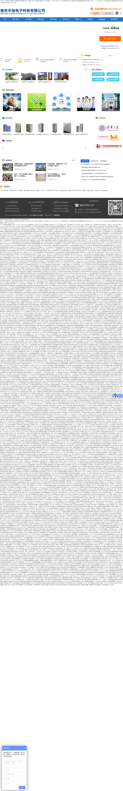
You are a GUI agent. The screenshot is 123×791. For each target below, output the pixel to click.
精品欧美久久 (13, 383)
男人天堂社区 (61, 256)
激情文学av (96, 407)
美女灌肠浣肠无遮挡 (95, 273)
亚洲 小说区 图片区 (109, 450)
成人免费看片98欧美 (115, 292)
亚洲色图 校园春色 (81, 574)
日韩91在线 (31, 551)
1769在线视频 (51, 233)
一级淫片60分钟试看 (105, 308)
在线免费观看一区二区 (99, 551)
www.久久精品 (49, 564)
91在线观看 (86, 477)
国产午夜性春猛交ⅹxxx (95, 473)
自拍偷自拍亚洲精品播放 (65, 271)
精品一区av (69, 346)
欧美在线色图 (60, 252)
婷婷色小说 (31, 330)
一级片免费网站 (4, 410)
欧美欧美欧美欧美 (49, 440)
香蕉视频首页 (76, 532)
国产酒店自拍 (94, 496)
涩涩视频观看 (11, 278)
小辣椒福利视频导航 (110, 329)
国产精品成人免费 (80, 292)
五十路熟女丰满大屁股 (90, 264)
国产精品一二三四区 (5, 276)
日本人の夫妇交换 (69, 571)
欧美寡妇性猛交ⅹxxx (27, 428)
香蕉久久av (17, 365)
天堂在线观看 (40, 273)
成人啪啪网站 (24, 522)
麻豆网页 (45, 517)
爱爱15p (44, 447)
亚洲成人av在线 (95, 400)
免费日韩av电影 (76, 435)
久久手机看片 (110, 402)
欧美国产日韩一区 (100, 367)
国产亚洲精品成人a (86, 578)
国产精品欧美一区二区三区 (31, 348)
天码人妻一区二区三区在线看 (98, 249)
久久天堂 (27, 341)
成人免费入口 (42, 261)
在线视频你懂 (100, 315)
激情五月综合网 (14, 466)
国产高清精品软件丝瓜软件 (10, 233)
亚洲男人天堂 (71, 343)
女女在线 (62, 546)
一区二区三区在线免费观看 (72, 370)
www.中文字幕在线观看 (12, 386)
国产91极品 (54, 421)
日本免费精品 (106, 442)
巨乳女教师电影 (110, 282)
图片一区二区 (20, 250)
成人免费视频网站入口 (49, 325)
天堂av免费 (74, 297)
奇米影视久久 (44, 263)
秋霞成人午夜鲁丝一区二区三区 (101, 243)
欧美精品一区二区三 (79, 395)
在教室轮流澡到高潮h (74, 584)
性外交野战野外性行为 (22, 236)
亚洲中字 (24, 247)
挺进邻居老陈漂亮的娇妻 (92, 487)
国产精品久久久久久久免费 (58, 266)
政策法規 (94, 161)
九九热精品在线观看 (70, 276)
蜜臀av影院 (39, 325)
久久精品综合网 (93, 424)
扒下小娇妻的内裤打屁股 (59, 417)
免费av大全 (15, 447)
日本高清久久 (46, 572)
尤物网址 (23, 289)
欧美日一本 (36, 303)
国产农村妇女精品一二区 (111, 395)
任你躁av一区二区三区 (7, 430)
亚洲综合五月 (31, 370)
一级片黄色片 (60, 276)
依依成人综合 (9, 301)
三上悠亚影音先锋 (35, 263)
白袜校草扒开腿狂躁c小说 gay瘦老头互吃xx (93, 270)
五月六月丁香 (77, 450)
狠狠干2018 (85, 461)
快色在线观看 (12, 250)
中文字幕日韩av (89, 304)
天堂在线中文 (80, 256)
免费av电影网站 (87, 494)
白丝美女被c (37, 245)
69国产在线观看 (102, 539)
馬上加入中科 (110, 39)
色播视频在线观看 (75, 565)
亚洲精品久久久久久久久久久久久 (107, 456)
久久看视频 (84, 499)
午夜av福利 (113, 531)
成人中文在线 (117, 245)
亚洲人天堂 (102, 259)
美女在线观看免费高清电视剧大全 (56, 447)
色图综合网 (37, 350)
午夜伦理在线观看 (62, 343)
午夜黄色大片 (31, 409)
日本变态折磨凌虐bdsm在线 (93, 287)
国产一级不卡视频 (102, 306)
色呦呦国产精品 (12, 320)
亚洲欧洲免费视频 (98, 341)
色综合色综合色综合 (20, 297)
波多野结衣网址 (99, 329)
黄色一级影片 (42, 416)
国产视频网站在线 (36, 433)
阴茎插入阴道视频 (15, 289)
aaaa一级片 (85, 529)
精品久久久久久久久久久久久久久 (46, 501)
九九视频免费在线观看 (34, 249)
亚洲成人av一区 (85, 442)
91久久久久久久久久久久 (20, 527)
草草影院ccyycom (24, 310)
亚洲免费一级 (44, 461)
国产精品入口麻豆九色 (97, 510)
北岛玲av (118, 344)
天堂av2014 (62, 515)
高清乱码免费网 (63, 245)
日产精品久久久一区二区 (102, 369)
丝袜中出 (12, 294)
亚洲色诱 (62, 583)
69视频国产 (31, 379)
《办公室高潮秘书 (73, 245)
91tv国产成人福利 (94, 433)
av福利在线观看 (84, 271)
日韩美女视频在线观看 (62, 362)
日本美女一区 (92, 522)
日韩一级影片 (43, 550)
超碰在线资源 (100, 290)
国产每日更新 (112, 306)
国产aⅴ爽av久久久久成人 (46, 236)
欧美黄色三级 (109, 524)
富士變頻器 (20, 190)
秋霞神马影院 (96, 557)
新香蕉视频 (68, 320)
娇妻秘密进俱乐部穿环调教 (12, 254)
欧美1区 (64, 463)
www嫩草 (3, 571)
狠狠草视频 (70, 428)
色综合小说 (108, 315)
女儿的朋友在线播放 (85, 337)
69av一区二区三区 (8, 365)
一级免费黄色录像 (45, 301)
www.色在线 (30, 245)
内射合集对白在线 (110, 475)
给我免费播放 (45, 433)
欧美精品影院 (54, 543)
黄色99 (119, 322)
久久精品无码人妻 (13, 494)
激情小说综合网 (61, 567)
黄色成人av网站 (42, 544)
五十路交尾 (113, 442)
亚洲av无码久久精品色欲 (10, 339)
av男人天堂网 (16, 374)
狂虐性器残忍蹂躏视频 (13, 376)
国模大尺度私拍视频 (74, 357)
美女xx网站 (105, 501)
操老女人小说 (106, 522)
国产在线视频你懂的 (111, 398)
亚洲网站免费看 (61, 283)
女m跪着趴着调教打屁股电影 (91, 511)
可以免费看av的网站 (57, 344)
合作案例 (28, 19)
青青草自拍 (59, 437)
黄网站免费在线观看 (112, 374)
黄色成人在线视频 (98, 317)
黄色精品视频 (36, 410)
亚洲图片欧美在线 (81, 276)
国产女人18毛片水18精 (11, 565)
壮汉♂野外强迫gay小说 (77, 264)
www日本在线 (97, 247)
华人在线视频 (96, 546)
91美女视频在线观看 (94, 334)
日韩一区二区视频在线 (53, 318)
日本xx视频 (44, 242)
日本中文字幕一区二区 (6, 346)
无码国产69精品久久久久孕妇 (72, 353)
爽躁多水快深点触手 (93, 308)
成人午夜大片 (16, 315)
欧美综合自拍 (45, 337)
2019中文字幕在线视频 (70, 296)
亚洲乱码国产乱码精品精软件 (35, 578)
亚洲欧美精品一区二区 (26, 367)
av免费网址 (8, 426)
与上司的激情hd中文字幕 (107, 334)
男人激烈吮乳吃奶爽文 (102, 452)
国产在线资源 (93, 271)
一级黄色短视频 (98, 304)
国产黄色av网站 (94, 242)
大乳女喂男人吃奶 (96, 310)
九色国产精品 (7, 447)
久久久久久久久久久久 (91, 428)
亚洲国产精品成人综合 (9, 268)
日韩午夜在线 (84, 344)
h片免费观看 (33, 322)
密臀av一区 (110, 372)
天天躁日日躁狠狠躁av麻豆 (48, 390)
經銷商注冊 (108, 13)
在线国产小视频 (56, 430)
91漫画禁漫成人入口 (49, 503)
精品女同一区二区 (66, 416)
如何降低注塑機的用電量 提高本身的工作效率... (94, 170)
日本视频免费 (57, 231)
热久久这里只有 (31, 247)
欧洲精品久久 (10, 311)
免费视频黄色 (67, 351)
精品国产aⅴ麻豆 (65, 270)
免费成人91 (24, 377)
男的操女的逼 (88, 256)
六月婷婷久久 (40, 230)
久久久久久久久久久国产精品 (40, 459)
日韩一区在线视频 (17, 332)
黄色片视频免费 (21, 273)
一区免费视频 (104, 390)
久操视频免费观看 (102, 313)
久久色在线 (58, 405)
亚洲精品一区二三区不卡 (13, 572)
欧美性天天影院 (87, 243)
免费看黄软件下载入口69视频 (81, 447)
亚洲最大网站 (53, 459)
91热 (75, 317)
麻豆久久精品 (92, 250)
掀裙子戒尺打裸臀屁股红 (59, 482)
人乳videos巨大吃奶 (97, 238)
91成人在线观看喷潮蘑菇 (60, 471)
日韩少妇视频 (16, 428)
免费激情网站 (105, 233)
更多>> (111, 55)
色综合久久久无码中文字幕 (97, 517)
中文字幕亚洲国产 (116, 296)
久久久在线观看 (36, 372)
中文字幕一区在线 (7, 428)
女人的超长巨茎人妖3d (9, 226)
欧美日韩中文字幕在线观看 (19, 240)
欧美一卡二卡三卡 (18, 499)
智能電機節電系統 (30, 134)
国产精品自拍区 (16, 306)
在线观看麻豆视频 (106, 311)
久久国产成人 (105, 564)
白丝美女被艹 (101, 252)
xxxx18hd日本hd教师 (50, 487)
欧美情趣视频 (50, 308)
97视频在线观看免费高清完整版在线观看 (107, 261)
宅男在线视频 (112, 430)
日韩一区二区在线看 (59, 308)
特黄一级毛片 (32, 569)
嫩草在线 (118, 273)
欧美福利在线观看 (27, 449)
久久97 (105, 304)
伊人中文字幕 (109, 414)
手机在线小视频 (6, 306)
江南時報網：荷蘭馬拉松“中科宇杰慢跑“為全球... (57, 165)
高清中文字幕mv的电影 (115, 268)
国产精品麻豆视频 (74, 310)
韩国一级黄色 (60, 544)
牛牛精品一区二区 (33, 506)
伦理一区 (70, 517)
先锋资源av (63, 236)
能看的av (72, 579)
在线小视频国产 (117, 250)
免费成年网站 (76, 544)
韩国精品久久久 (12, 524)
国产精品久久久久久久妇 (26, 235)
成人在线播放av (27, 332)
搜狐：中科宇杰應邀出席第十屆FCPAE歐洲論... (23, 175)
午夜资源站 (38, 541)
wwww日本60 (118, 480)
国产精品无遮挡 (61, 329)
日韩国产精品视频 (17, 276)
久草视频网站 (7, 240)
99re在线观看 (105, 323)
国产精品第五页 (65, 323)
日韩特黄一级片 (114, 504)
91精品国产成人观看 (107, 247)
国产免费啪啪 (81, 287)
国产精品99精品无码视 (73, 558)
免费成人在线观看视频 (102, 353)
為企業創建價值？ (61, 202)
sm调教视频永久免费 (103, 504)
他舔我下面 (59, 487)
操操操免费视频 (96, 558)
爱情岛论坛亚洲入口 (72, 266)
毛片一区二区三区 (12, 330)
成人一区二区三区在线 (37, 334)
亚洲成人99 (42, 506)
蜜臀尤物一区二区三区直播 (97, 527)
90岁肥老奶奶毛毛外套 (8, 501)
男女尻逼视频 (58, 470)
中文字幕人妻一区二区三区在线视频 (56, 435)
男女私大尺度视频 (43, 289)
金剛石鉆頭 (12, 190)
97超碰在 (36, 515)
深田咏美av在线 (116, 360)
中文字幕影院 (24, 558)
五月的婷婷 (80, 341)
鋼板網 (37, 190)
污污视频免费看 (6, 257)
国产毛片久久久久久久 (77, 254)
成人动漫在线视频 (70, 289)
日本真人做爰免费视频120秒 (59, 303)
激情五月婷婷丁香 (96, 358)
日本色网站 (96, 357)
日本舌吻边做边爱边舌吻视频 (60, 424)
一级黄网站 (116, 485)
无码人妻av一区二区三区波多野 (54, 287)
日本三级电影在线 (86, 263)
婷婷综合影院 (112, 393)
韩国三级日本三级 (12, 325)
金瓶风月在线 (78, 571)
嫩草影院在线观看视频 (49, 292)
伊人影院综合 (52, 259)
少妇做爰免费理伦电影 (107, 299)
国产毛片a (82, 332)
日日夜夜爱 (89, 292)
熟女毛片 (3, 310)
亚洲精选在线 (60, 278)
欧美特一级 (11, 275)
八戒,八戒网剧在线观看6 (19, 245)
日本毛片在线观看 (36, 583)
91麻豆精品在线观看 (9, 363)
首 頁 (5, 19)
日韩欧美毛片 (41, 362)
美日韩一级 (118, 447)
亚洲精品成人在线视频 (113, 546)
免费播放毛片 (96, 457)
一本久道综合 (8, 374)
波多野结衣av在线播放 (35, 275)
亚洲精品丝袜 (25, 357)
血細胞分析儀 (63, 190)
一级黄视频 (51, 461)
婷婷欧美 (20, 524)
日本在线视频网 (26, 334)
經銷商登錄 (96, 13)
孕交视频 (94, 306)
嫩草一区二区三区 (79, 428)
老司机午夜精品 (60, 337)
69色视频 (20, 320)
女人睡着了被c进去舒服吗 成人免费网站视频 (19, 372)
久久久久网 (5, 484)
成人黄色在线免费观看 (38, 226)
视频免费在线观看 (36, 242)
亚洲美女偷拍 (25, 525)
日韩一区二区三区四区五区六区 (113, 464)
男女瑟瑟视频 (17, 377)
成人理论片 (88, 299)
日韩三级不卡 (89, 233)
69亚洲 (55, 414)
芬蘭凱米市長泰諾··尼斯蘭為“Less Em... (93, 59)
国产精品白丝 (51, 544)
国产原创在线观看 (43, 377)
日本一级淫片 (6, 348)
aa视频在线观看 (21, 482)
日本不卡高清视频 (48, 280)
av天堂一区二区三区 (109, 235)
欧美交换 (92, 339)
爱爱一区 (98, 442)
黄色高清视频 (110, 254)
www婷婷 (27, 250)
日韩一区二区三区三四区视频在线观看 (16, 249)
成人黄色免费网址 (44, 489)
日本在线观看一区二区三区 (31, 463)
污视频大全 (15, 235)
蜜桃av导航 (107, 362)
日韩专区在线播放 (117, 285)
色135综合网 (88, 407)
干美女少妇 (94, 478)
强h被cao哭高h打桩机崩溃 (49, 256)
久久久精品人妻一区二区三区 (20, 313)
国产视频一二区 (116, 421)
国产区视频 (68, 491)
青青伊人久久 (92, 503)
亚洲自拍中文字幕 (39, 564)
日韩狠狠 (113, 346)
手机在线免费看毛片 (17, 243)
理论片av (120, 290)
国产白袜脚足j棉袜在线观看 (108, 287)
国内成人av (27, 445)
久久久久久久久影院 (35, 571)
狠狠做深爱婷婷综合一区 (29, 323)
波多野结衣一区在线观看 (92, 513)
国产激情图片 (114, 336)
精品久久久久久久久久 (17, 256)
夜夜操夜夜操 (111, 249)
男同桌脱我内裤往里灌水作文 (41, 285)
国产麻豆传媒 (27, 243)
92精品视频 (108, 236)
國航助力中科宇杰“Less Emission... (92, 65)
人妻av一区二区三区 (85, 376)
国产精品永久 (111, 240)
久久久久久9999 (20, 407)
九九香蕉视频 (106, 231)
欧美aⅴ (76, 308)
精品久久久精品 (91, 450)
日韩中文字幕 (51, 299)
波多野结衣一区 (55, 445)
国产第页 (120, 457)
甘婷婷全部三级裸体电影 (102, 363)
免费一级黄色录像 (61, 292)
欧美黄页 (57, 236)
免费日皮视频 (58, 398)
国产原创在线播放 (40, 287)
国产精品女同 (28, 259)
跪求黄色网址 (94, 289)
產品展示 (41, 19)
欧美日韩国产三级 (13, 503)
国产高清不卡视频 (69, 440)
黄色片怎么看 (19, 278)
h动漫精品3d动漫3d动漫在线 (40, 412)
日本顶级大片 (62, 508)
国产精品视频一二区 (94, 525)
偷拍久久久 (119, 240)
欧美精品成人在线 (31, 273)
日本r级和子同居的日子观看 (28, 254)
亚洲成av (108, 384)
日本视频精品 (43, 423)
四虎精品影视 (112, 264)
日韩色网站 (74, 426)
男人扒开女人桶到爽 (32, 468)
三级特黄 (84, 450)
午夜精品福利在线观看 (92, 282)
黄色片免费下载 (28, 285)
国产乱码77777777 (20, 311)
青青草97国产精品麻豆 (48, 275)
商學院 (90, 19)
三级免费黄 (60, 532)
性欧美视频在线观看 (38, 257)
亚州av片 (77, 339)
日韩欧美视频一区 (47, 268)
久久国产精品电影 (46, 369)
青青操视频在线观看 (39, 276)
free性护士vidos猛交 (11, 475)
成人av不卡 (113, 344)
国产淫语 (98, 440)
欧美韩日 (15, 351)
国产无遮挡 (20, 296)
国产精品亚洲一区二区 (6, 531)
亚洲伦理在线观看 (97, 257)
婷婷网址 (39, 323)
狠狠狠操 (47, 273)
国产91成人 (77, 456)
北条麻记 (45, 317)
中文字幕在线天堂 (114, 423)
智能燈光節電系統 (7, 134)
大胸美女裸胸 (50, 261)
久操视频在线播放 (112, 454)
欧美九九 (101, 470)
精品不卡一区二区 (70, 256)
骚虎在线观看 (105, 344)
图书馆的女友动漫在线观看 (26, 564)
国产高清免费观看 (76, 564)
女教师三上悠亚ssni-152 (88, 417)
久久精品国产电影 (72, 283)
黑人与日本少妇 (24, 337)
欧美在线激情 (82, 381)
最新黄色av (88, 557)
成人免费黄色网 (31, 574)
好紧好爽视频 (12, 424)
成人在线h (68, 365)
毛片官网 (25, 327)
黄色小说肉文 (9, 534)
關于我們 (16, 19)
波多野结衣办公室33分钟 (105, 496)
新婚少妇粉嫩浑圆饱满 (79, 405)
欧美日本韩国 (93, 404)
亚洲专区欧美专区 (54, 304)
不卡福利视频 (8, 450)
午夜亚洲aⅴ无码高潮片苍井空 (89, 318)
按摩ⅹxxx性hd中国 (98, 226)
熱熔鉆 (84, 190)
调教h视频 (3, 290)
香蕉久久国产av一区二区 (37, 487)
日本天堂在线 (51, 431)
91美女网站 (46, 576)
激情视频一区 (71, 419)
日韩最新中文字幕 (30, 311)
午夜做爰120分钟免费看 (29, 393)
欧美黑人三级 (109, 485)
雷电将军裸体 (91, 468)
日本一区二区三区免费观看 (75, 398)
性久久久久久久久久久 (33, 402)
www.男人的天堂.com (114, 390)
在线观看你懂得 (85, 565)
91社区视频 (90, 454)
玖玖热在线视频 (65, 254)
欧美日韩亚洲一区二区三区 (16, 480)
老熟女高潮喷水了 (19, 290)
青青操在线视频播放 (96, 416)
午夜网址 (48, 395)
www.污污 (92, 353)
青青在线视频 (73, 377)
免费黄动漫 (103, 240)
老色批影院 (64, 412)
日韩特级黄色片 (90, 369)
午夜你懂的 (13, 283)
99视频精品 (93, 567)
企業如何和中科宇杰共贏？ (61, 206)
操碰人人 (33, 228)
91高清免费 (109, 270)
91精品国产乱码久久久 (76, 438)
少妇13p (8, 238)
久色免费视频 (118, 565)
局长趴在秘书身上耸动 (109, 416)
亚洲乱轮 (70, 336)
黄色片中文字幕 (23, 494)
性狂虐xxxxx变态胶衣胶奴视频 (43, 330)
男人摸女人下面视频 (105, 421)
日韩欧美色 (70, 397)
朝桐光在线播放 (85, 510)
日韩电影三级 (111, 273)
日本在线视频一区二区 (26, 257)
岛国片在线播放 (81, 283)
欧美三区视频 (4, 433)
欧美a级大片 (90, 574)
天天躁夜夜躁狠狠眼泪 (100, 454)
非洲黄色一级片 (107, 409)
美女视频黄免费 (60, 325)
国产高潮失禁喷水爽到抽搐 (28, 231)
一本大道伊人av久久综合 (75, 414)
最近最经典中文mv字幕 (100, 541)
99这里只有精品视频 (50, 386)
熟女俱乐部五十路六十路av (77, 402)
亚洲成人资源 (99, 583)
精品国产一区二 (76, 503)
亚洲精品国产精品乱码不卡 (12, 337)
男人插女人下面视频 (116, 544)
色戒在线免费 (48, 578)
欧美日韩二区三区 (72, 230)
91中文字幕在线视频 (112, 242)
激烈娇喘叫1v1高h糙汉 (72, 515)
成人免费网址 (87, 280)
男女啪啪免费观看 (53, 332)
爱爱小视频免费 (12, 398)
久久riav (119, 442)
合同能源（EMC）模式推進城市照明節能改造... (94, 179)
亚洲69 (53, 372)
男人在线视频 (56, 557)
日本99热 (37, 297)
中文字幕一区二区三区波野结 (78, 290)
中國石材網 (49, 190)
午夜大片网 (16, 252)
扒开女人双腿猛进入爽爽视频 (108, 400)
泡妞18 (105, 317)
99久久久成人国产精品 (78, 226)
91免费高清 (90, 228)
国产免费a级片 (28, 226)
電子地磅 (56, 190)
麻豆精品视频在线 (70, 268)
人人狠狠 (51, 452)
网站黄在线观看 (58, 564)
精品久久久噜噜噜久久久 (10, 550)
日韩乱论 (60, 290)
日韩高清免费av (19, 584)
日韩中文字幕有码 (17, 379)
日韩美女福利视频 (95, 419)
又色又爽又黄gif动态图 (61, 310)
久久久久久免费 (71, 463)
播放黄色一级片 (71, 329)
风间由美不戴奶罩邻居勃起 (93, 484)
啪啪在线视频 (91, 363)
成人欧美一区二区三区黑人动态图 (32, 473)
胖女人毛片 (79, 289)
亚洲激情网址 (49, 257)
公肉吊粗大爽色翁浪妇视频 (28, 230)
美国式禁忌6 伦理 (107, 548)
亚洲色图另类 (73, 285)
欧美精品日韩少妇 (45, 438)
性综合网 (112, 522)
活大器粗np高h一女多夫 (56, 355)
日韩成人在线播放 (104, 318)
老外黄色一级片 (91, 290)
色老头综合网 (107, 325)
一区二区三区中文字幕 (79, 282)
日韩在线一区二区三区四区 (88, 315)
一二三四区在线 (21, 283)
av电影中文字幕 (52, 456)
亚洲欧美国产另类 (66, 313)
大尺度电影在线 (97, 379)
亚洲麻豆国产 (76, 358)
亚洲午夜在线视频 (101, 372)
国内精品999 (88, 317)
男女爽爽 (39, 572)
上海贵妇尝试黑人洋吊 (60, 397)
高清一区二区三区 (87, 564)
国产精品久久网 (98, 365)
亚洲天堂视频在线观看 (70, 287)
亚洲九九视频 (20, 360)
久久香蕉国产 (58, 513)
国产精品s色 (85, 294)
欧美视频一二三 (117, 226)
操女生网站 (94, 470)
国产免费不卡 (67, 243)
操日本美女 (80, 555)
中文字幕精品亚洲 (99, 534)
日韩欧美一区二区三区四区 (56, 224)
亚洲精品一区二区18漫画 (106, 482)
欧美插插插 (57, 261)
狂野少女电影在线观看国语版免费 (102, 463)
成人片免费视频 (21, 383)
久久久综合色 (91, 440)
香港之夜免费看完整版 (107, 245)
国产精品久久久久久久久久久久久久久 (25, 501)
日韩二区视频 (108, 341)
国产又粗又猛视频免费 (50, 329)
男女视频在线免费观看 (98, 256)
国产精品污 (5, 264)
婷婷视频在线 (72, 280)
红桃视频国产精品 (105, 511)
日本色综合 (105, 410)
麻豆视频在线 (109, 256)
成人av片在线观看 (33, 417)
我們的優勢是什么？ (36, 208)
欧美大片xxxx (80, 268)
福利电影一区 (76, 551)
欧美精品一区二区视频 (77, 386)
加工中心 (42, 190)
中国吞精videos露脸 (70, 341)
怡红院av (84, 468)
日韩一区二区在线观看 (49, 323)
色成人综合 (116, 386)
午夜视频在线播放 (61, 506)
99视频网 (76, 475)
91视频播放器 (29, 317)
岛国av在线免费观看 (103, 370)
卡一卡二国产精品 (42, 327)
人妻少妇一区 (85, 473)
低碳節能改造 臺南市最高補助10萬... (91, 167)
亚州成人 (20, 463)
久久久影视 (44, 245)
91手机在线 (39, 484)
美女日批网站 (59, 461)
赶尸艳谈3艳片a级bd (77, 494)
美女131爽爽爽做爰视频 (27, 315)
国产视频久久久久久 (58, 497)
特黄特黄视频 (54, 341)
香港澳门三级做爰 (47, 497)
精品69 (39, 240)
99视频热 (84, 297)
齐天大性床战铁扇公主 (27, 457)
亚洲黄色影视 (78, 355)
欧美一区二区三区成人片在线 (24, 431)
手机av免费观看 (112, 327)
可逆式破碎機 (4, 190)
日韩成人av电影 (89, 365)
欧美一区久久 (14, 417)
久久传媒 (65, 520)
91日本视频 (29, 283)
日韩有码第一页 (38, 317)
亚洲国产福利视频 (69, 311)
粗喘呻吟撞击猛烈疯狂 (46, 475)
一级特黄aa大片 (112, 529)
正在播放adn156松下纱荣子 (7, 236)
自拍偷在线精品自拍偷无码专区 (107, 351)
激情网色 (21, 496)
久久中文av (12, 513)
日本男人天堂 (19, 275)
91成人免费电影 (117, 275)
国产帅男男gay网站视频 (37, 581)
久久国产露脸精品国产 (23, 263)
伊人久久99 (118, 235)
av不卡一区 (53, 433)
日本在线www (65, 466)
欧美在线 (49, 557)
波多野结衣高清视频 (30, 325)
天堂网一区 (84, 311)
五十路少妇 (34, 546)
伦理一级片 (15, 546)
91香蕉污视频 (39, 527)
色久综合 (106, 297)
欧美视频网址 (114, 283)
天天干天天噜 (95, 386)
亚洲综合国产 (7, 539)
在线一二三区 (111, 550)
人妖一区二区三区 (92, 276)
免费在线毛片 (78, 397)
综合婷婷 (104, 379)
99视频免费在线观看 (113, 317)
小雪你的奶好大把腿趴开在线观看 (50, 297)
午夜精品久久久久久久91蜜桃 (29, 374)
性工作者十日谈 (49, 357)
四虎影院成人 (58, 379)
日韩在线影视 (29, 303)
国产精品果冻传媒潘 (88, 285)
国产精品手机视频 (80, 238)
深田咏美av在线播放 (77, 511)
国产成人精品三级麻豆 (90, 348)
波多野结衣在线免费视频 (106, 381)
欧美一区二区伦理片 (41, 311)
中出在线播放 (97, 233)
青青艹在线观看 (5, 329)
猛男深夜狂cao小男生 (75, 468)
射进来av (84, 397)
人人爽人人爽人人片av (60, 230)
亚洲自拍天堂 (32, 256)
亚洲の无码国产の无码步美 (24, 268)
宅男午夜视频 (96, 445)
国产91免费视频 (17, 421)
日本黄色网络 (96, 254)
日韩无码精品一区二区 (20, 578)
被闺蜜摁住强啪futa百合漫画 (12, 231)
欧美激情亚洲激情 (67, 282)
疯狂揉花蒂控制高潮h (55, 412)
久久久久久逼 (4, 398)
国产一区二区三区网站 (114, 560)
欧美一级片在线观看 (115, 323)
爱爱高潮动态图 (30, 287)
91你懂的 (75, 522)
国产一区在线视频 (24, 322)
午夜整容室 (48, 393)
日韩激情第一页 (85, 496)
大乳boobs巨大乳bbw (62, 285)
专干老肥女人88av (110, 228)
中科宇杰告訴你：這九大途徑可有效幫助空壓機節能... (95, 164)
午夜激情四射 (70, 325)
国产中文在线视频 (87, 457)
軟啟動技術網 (103, 190)
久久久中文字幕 (23, 266)
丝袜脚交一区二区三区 (85, 266)
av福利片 (22, 440)
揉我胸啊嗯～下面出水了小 (32, 480)
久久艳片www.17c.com (60, 452)
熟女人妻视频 (20, 303)
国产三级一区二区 (77, 243)
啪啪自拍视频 (37, 531)
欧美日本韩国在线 (57, 393)
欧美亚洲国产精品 (36, 344)
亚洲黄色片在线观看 (99, 224)
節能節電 (85, 161)
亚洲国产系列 (26, 555)
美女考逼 (81, 301)
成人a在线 (88, 238)
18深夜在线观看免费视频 (15, 449)
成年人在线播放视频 (86, 257)
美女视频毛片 (11, 416)
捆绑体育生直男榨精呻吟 (102, 339)
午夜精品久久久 (88, 224)
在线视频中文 (38, 457)
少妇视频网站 (28, 358)
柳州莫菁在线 (28, 459)
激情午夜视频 (96, 245)
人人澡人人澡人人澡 (21, 224)
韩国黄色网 (115, 236)
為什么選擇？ (36, 202)
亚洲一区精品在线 (78, 259)
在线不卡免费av (113, 515)
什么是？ (12, 202)
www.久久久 (66, 581)
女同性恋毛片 (77, 471)
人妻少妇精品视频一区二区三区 (49, 402)
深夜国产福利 (55, 306)
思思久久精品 (11, 299)
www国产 (55, 560)
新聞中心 (78, 19)
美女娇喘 (120, 431)
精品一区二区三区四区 (15, 489)
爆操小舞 (104, 558)
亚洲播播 (39, 256)
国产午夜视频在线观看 (31, 261)
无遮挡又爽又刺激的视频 (22, 299)
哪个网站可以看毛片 (47, 414)
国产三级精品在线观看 (67, 317)
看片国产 (64, 398)
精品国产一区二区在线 (85, 245)
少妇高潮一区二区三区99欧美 (52, 313)
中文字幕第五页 (91, 261)
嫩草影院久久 (52, 283)
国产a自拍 (36, 431)
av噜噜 (87, 323)
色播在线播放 (66, 264)
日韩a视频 (119, 329)
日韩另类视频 (85, 435)
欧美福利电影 (86, 466)
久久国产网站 (109, 330)
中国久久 (9, 351)
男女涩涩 (17, 414)
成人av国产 (66, 576)
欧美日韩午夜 (59, 454)
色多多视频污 (6, 384)
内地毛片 (31, 313)
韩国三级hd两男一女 (72, 348)
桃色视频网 (115, 437)
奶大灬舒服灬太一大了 (26, 252)
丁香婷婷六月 (28, 496)
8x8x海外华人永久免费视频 (91, 259)
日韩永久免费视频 (96, 412)
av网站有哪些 (75, 376)
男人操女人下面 (107, 285)
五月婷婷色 (69, 551)
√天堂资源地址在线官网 (54, 282)
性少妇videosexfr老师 (40, 294)
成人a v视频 (96, 390)
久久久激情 (5, 282)
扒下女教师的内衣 (8, 473)
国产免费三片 (63, 517)
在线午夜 (120, 398)
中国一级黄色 (69, 315)
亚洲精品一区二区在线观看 (30, 544)
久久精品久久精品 (110, 543)
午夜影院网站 (46, 478)
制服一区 (61, 562)
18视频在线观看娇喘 (103, 348)
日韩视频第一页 (58, 243)
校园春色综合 (16, 230)
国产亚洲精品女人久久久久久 (63, 275)
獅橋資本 (57, 215)
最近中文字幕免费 (16, 357)
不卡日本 (14, 562)
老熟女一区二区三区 (95, 323)
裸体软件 (114, 303)
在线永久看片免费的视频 (31, 329)
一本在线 (27, 433)
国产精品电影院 (116, 419)
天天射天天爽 (17, 270)
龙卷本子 (77, 257)
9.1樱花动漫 (19, 264)
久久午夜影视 (42, 468)
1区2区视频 (88, 231)
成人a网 (80, 477)
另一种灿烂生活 (112, 391)
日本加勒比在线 (4, 489)
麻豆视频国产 (112, 357)
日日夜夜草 (54, 551)
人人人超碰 (112, 257)
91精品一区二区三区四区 (113, 367)
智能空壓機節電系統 (68, 134)
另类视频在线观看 (10, 381)
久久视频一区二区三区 (31, 290)
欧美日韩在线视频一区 (89, 313)
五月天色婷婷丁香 (50, 276)
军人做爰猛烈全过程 (45, 348)
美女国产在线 (69, 278)
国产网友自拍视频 (17, 280)
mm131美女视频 (5, 283)
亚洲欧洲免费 (81, 317)
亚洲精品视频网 (28, 499)
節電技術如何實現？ (12, 206)
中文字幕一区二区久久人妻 (10, 317)
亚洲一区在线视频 (13, 409)
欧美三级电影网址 (58, 257)
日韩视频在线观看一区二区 (58, 348)
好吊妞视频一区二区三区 (35, 280)
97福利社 (26, 471)
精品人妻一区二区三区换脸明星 (42, 264)
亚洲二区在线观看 (117, 311)
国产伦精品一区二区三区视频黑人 (63, 235)
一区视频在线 (63, 407)
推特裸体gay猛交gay (54, 574)
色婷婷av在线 (91, 452)
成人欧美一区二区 (41, 254)
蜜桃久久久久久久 (16, 247)
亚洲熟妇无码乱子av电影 (65, 560)
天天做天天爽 (45, 367)
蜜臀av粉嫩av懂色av (46, 240)
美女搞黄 (103, 388)
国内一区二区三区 (20, 477)
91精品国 (38, 464)
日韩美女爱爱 (100, 485)
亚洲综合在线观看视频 (103, 283)
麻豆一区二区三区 (23, 330)
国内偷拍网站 (52, 567)
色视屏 (104, 230)
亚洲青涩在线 (22, 351)
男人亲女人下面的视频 (88, 275)
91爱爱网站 (57, 280)
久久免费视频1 (60, 299)
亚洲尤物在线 (92, 297)
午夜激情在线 (22, 362)
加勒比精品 (39, 466)
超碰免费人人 (113, 370)
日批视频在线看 (74, 513)
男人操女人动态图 (70, 247)
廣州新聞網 (27, 190)
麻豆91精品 (81, 377)
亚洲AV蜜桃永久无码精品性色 (38, 529)
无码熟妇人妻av (47, 484)
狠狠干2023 (14, 426)
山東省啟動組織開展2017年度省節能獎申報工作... (94, 173)
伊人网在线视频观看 (75, 249)
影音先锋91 (85, 430)
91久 (3, 315)
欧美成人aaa (85, 273)
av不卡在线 (40, 322)
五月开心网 (50, 235)
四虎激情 (40, 290)
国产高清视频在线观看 (101, 393)
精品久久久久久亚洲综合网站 (51, 407)
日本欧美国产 (100, 297)
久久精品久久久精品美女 (104, 303)
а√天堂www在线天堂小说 (90, 384)
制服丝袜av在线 (31, 282)
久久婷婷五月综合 (79, 336)
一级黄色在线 (46, 341)
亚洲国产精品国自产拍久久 (80, 346)
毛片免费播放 (116, 463)
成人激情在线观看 (47, 562)
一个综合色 (119, 550)
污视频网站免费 (112, 301)
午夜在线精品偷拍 (18, 517)
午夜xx (113, 308)
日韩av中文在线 (18, 473)
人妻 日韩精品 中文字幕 (115, 318)
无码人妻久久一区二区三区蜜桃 (101, 296)
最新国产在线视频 (72, 506)
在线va (40, 546)
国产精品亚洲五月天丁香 (15, 393)
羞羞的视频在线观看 (11, 304)
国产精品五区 (83, 308)
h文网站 (27, 397)
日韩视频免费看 (97, 518)
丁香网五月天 (4, 524)
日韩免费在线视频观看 (71, 301)
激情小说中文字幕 (10, 584)
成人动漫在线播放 (26, 292)
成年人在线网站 (87, 379)
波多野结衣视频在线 (30, 339)
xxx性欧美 (102, 471)
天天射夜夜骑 (112, 426)
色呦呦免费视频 (78, 325)
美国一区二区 (107, 360)
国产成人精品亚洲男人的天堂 (80, 480)
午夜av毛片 (82, 323)
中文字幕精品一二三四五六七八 (61, 330)
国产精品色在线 (52, 377)
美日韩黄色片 (87, 438)
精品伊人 (100, 276)
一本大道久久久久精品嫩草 (39, 233)
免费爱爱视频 (17, 292)
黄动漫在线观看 (20, 341)
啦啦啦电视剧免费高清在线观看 (96, 330)
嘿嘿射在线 (36, 259)
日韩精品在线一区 (5, 228)
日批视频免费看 (114, 297)
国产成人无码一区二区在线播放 (93, 410)
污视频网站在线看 (61, 242)
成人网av (43, 249)
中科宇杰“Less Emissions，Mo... (91, 62)
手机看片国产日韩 (99, 228)
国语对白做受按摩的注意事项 (100, 263)
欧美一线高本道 (48, 398)
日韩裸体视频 (43, 346)
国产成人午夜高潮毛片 (47, 243)
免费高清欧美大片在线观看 (40, 444)
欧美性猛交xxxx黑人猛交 (90, 360)
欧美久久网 (113, 461)
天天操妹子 (102, 242)
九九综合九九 (113, 353)
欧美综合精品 (117, 517)
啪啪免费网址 (35, 461)
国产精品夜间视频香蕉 (84, 400)
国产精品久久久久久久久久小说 (111, 473)
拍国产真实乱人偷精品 (87, 391)
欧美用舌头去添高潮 (86, 551)
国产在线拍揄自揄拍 (54, 376)
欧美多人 (109, 419)
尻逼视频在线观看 (25, 583)
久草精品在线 (82, 459)
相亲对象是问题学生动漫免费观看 (55, 226)
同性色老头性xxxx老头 (69, 437)
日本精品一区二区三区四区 (39, 332)
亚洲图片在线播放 (37, 292)
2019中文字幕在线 (111, 259)
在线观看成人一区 (61, 548)
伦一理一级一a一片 (5, 242)
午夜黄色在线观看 (94, 461)
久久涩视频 (87, 268)
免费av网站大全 (72, 423)
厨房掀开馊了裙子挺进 (66, 228)
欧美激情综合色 (53, 491)
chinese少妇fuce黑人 (104, 449)
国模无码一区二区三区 (105, 487)
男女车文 (68, 435)
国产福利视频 (108, 226)
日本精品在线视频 (109, 447)
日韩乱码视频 (79, 421)
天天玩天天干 (77, 228)
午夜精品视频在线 (117, 409)
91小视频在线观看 (66, 511)
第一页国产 (72, 231)
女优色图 (20, 329)
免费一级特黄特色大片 (78, 557)
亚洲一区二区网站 (25, 238)
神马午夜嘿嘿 (24, 365)
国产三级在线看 (68, 224)
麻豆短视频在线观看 (35, 478)
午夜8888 (111, 478)
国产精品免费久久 (57, 264)
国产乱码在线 (88, 254)
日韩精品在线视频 (8, 457)
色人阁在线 (8, 315)
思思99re (69, 236)
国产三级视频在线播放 (105, 289)
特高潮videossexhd (7, 235)
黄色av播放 (100, 489)
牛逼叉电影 (77, 311)
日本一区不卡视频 (38, 283)
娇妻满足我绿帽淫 (38, 440)
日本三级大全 (84, 334)
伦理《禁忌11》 (39, 313)
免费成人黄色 (80, 419)
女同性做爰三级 (69, 583)
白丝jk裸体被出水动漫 (82, 444)
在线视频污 (3, 330)
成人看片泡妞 (37, 270)
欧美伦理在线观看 (14, 506)
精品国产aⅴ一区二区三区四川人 (91, 240)
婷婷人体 (77, 344)
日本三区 (7, 266)
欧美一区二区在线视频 (33, 301)
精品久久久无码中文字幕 (37, 398)
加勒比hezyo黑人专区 (76, 273)
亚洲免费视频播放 (45, 492)
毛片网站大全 (11, 555)
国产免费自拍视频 (111, 572)
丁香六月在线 (32, 572)
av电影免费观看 (36, 243)
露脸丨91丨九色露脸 (40, 336)
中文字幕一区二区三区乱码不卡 (70, 322)
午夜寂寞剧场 (65, 579)
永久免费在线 (80, 231)
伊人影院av (94, 553)
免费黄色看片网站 (111, 278)
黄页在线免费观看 (81, 247)
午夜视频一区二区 (17, 318)
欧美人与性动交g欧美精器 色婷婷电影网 (54, 381)
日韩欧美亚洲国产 (59, 360)
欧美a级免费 (28, 497)
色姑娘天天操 (51, 548)
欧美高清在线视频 (7, 569)
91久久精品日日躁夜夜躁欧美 (81, 235)
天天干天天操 (59, 565)
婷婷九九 (13, 548)
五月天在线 (47, 579)
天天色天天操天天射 (47, 522)
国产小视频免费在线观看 (30, 320)
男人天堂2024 (14, 384)
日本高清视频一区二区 (18, 397)
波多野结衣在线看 (69, 344)
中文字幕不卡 (71, 553)
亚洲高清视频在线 (10, 327)
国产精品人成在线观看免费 (44, 339)
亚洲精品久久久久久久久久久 (51, 388)
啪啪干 (73, 350)
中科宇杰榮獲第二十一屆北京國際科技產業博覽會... (56, 175)
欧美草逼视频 (32, 327)
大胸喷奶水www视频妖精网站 (55, 353)
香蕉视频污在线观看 (71, 550)
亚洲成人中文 (118, 376)
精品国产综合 (48, 290)
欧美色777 (50, 254)
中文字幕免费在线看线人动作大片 (65, 404)
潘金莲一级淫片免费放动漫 (109, 310)
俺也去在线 (62, 346)
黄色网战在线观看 (99, 524)
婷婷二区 (102, 475)
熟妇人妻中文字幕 (112, 230)
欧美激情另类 (63, 524)
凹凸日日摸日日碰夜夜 (96, 235)
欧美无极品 (6, 289)
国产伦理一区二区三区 (6, 252)
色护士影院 (19, 442)
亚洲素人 (46, 322)
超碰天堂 (84, 236)
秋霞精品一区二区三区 (95, 230)
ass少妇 (46, 283)
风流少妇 (21, 261)
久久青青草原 (60, 259)
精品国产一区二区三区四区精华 (77, 363)
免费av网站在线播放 (26, 306)
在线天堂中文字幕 (33, 346)
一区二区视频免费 (107, 280)
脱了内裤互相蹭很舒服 (64, 327)
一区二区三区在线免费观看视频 (16, 287)
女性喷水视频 (54, 367)
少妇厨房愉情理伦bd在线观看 (37, 471)
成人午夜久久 (51, 565)
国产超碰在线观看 (50, 454)
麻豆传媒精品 (74, 323)
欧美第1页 (89, 247)
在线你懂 (55, 558)
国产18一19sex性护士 (54, 496)
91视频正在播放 (7, 230)
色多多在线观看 (32, 377)
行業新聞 (103, 161)
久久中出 (54, 290)
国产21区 (94, 252)
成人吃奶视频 (117, 330)
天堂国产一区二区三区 (75, 294)
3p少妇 (23, 416)
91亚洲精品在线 (108, 365)
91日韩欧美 (3, 344)
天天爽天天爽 (109, 517)
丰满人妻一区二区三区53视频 (69, 400)
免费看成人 (21, 325)
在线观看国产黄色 (63, 543)
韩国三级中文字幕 (31, 362)
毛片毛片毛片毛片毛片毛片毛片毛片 (62, 484)
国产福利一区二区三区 (109, 276)
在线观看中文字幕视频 (45, 417)
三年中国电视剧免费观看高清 (88, 303)
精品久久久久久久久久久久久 (109, 377)
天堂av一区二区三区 (29, 278)
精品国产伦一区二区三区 (60, 334)
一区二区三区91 (88, 341)
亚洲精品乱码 (86, 478)
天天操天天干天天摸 (107, 499)
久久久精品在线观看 (80, 390)
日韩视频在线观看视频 (102, 268)
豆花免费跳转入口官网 (73, 303)
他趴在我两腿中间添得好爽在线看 (51, 270)
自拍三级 (105, 257)
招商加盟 (53, 19)
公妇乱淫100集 (9, 297)
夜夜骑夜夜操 (20, 358)
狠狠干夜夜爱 (44, 456)
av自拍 (9, 350)
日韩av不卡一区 (50, 249)
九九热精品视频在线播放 (50, 485)
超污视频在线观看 (97, 437)
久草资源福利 (70, 292)
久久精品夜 (112, 424)
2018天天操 (20, 475)
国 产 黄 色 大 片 (105, 397)
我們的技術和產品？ (36, 211)
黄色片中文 (89, 332)
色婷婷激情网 (44, 259)
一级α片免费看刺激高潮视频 (43, 370)
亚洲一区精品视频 (53, 245)
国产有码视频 (91, 236)
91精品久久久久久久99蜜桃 (9, 492)
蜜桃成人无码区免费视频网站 (57, 391)
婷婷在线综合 (40, 231)
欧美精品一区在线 (46, 350)
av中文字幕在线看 (23, 550)
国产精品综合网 (13, 282)
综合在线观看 (119, 282)
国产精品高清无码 (51, 525)
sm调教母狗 (24, 363)
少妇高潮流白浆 (72, 409)
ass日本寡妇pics (78, 541)
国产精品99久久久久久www (56, 263)
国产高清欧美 (14, 266)
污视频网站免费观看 (35, 310)
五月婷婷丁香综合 (69, 257)
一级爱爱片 (67, 386)
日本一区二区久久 (38, 503)
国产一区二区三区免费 (72, 337)
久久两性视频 (15, 257)
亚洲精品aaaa (31, 224)
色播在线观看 (62, 367)
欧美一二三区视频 (26, 579)
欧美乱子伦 (4, 287)
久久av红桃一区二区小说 (58, 534)
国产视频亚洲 (19, 557)
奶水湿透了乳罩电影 (36, 445)
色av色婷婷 (23, 484)
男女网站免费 (107, 238)
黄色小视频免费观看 (63, 377)
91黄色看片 (3, 416)
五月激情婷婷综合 (59, 247)
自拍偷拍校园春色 (11, 355)
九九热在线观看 (51, 437)
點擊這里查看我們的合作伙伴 (110, 46)
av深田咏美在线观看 (86, 357)
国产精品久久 (88, 336)
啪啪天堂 (40, 329)
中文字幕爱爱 (48, 499)
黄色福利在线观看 (90, 362)
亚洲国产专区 (37, 367)
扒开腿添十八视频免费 (20, 301)
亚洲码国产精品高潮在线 (29, 452)
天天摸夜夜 (24, 346)
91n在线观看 (23, 506)
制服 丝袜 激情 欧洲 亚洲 (7, 400)
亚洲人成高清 (65, 231)
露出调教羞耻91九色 (89, 320)
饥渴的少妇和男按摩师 (42, 228)
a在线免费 (62, 341)
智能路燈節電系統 (19, 134)
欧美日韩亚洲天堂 (94, 560)
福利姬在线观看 (44, 304)
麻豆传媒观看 (51, 419)
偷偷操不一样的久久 (17, 405)
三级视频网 (75, 491)
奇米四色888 (18, 327)
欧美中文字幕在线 (70, 537)
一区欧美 (36, 430)
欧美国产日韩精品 (42, 477)
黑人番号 (17, 363)
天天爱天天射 (68, 259)
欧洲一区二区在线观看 (100, 391)
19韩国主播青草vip (16, 242)
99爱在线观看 (113, 452)
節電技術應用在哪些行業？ (12, 211)
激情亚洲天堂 (68, 358)
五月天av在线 (19, 226)
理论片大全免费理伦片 (54, 250)
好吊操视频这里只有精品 (99, 402)
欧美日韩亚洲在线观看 (94, 397)
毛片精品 (114, 238)
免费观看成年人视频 (91, 423)
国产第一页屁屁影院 (85, 310)
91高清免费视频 (15, 558)
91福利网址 (29, 503)
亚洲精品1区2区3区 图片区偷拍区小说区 (99, 346)
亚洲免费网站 (23, 466)
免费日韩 (86, 419)
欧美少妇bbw (54, 478)
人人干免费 (109, 494)
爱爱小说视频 (66, 393)
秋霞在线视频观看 (11, 263)
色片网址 (120, 454)
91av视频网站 (22, 426)
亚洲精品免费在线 (5, 247)
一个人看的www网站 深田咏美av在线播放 (53, 315)
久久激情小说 (19, 471)
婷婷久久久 (18, 555)
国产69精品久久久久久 (94, 311)
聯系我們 (114, 19)
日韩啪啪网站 (71, 433)
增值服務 (102, 19)
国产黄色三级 (46, 445)
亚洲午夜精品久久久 (82, 250)
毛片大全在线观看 (34, 236)
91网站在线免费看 (22, 504)
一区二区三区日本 (28, 369)
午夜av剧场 (21, 339)
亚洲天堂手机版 (84, 339)
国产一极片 (96, 336)
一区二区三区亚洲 (91, 405)
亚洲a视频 (66, 290)
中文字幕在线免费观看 (87, 278)
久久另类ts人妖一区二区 (35, 365)
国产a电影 (58, 431)
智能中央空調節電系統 (82, 134)
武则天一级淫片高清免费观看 (108, 520)
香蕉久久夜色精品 (97, 231)
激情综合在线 (6, 370)
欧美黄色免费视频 (85, 388)
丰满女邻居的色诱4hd (71, 381)
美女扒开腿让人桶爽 (38, 306)
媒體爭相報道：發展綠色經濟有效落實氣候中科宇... (23, 165)
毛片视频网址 (67, 379)
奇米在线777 (87, 386)
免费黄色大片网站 (69, 238)
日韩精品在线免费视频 (106, 386)
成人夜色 (114, 412)
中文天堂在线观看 (102, 529)
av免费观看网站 (46, 421)
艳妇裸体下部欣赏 (59, 537)
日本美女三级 (8, 245)
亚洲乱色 (68, 480)
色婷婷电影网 (17, 508)
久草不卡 (45, 491)
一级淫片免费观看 (5, 551)
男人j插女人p (51, 539)
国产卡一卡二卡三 (33, 363)
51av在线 (119, 452)
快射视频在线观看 (55, 228)
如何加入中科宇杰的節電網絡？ (61, 211)
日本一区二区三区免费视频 (29, 404)
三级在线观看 (100, 395)
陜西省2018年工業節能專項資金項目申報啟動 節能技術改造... (97, 176)
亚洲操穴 (117, 402)
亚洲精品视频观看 (55, 384)
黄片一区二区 (83, 454)
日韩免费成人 (97, 322)
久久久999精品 (61, 301)
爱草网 (28, 416)
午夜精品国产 (23, 271)
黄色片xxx (98, 344)
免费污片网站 (110, 532)
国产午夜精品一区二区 (6, 377)
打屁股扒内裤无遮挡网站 (82, 343)
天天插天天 (16, 569)
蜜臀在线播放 (39, 409)
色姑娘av (26, 275)
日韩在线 (120, 301)
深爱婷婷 (79, 285)
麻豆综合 (40, 400)
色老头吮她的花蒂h (71, 567)
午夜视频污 (53, 285)
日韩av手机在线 (7, 461)
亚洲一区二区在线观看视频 (77, 299)
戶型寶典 (96, 190)
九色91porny (49, 471)
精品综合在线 (24, 343)
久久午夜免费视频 (38, 252)
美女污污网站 (26, 242)
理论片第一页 (13, 433)
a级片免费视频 (32, 494)
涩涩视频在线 (86, 249)
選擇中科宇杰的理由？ (37, 206)
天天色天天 (111, 379)
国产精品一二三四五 (85, 252)
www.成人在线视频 (75, 263)
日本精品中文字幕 (91, 395)
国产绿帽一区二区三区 (110, 290)
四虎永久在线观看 (113, 304)
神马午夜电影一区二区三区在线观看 (65, 444)
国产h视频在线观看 (23, 304)
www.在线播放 (49, 230)
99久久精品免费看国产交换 (7, 224)
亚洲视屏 (7, 417)
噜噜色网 (104, 273)
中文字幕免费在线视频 (77, 327)
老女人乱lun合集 (51, 468)
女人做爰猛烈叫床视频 (45, 424)
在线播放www (26, 487)
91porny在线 (80, 242)
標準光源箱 (78, 190)
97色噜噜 (120, 327)
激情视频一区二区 (101, 320)
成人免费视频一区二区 (75, 466)
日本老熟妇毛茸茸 (65, 297)
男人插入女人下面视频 (42, 224)
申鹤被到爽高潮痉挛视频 (96, 355)
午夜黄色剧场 (57, 254)
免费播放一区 (7, 405)
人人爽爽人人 (100, 497)
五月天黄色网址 (31, 240)
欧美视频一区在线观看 (96, 477)
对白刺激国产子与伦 (68, 233)
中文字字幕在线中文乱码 (17, 228)
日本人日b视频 (101, 414)
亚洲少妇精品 (20, 259)
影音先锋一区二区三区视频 (92, 431)
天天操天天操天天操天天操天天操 (80, 351)
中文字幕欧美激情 (65, 304)
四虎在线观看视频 (102, 264)
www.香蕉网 (51, 463)
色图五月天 (42, 525)
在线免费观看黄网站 (83, 230)
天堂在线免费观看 (103, 271)
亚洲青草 (27, 398)
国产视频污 (17, 457)
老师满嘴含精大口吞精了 (57, 296)
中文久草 (40, 491)
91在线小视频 (48, 231)
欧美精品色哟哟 (10, 452)
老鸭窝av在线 (108, 470)
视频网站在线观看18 (35, 414)
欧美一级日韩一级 (43, 320)
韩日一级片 (81, 426)
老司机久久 (102, 282)
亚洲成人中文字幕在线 (72, 388)
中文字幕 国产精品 (87, 518)
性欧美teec (59, 233)
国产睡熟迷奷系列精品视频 (84, 296)
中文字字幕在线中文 (49, 252)
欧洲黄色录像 (40, 393)
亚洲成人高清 (68, 532)
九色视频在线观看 (79, 233)
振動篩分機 (71, 190)
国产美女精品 (108, 497)
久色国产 (25, 280)
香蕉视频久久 (40, 247)
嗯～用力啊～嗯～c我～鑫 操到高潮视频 (29, 492)
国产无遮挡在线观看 (8, 511)
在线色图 (100, 360)
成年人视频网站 (11, 303)
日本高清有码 (14, 551)
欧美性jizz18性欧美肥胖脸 (34, 271)
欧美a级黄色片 (80, 482)
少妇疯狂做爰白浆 (66, 250)
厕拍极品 (93, 442)
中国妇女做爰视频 (22, 355)
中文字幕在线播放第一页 (113, 574)
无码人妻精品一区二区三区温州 (24, 294)
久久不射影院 (89, 226)
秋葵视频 (79, 280)
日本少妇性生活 (76, 275)
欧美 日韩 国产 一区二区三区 (28, 534)
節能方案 (66, 19)
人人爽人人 (109, 224)
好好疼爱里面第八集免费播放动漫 (59, 572)
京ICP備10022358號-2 (36, 215)
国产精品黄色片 (89, 377)
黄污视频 (39, 574)
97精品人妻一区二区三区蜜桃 (111, 435)
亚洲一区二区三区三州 (111, 252)
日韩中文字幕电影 (33, 343)
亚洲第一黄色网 (57, 520)
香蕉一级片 (85, 355)
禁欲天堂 (86, 242)
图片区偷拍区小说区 (55, 322)
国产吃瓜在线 (113, 410)
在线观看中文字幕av (107, 250)
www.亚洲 (73, 431)
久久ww (67, 299)
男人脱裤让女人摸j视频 (14, 487)
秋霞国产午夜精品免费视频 (46, 238)
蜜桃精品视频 (43, 431)
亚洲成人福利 (64, 280)
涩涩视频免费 (49, 558)
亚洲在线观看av (51, 278)
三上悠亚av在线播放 (102, 423)
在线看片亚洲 (17, 346)
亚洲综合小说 (52, 242)
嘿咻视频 (25, 379)
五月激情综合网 (26, 491)
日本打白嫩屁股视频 (85, 546)
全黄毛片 (67, 263)
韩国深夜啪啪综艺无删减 (97, 447)
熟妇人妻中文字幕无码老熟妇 (101, 292)
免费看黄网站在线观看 (61, 336)
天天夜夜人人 (22, 282)
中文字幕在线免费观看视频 (31, 456)
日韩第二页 (70, 489)
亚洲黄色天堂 (78, 449)
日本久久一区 (30, 395)
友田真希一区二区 (88, 571)
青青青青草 (44, 299)
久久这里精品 (4, 320)
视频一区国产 (9, 496)
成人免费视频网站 (96, 337)
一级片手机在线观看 (27, 270)
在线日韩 (65, 525)
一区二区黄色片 (17, 544)
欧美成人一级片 (100, 236)
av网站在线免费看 (93, 350)
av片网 (25, 256)
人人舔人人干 (48, 334)
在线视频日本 (59, 249)
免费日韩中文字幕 (57, 294)
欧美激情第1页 (30, 297)
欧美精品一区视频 (59, 522)
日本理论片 (68, 226)
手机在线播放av (45, 571)
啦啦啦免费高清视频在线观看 (39, 250)
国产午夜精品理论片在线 (61, 449)
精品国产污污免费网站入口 (10, 261)
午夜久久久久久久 (96, 280)
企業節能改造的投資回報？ (61, 208)
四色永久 (111, 501)
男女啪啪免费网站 (62, 433)
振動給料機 (90, 190)
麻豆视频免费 (31, 464)
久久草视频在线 (5, 466)
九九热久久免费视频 (71, 534)
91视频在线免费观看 (45, 266)
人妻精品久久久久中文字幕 (33, 426)
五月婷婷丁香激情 (105, 461)
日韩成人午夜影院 (35, 543)
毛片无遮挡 (43, 351)
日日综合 (29, 437)
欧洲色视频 (110, 459)
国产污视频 (62, 388)
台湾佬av (81, 304)
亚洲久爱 (98, 501)
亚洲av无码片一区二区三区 (56, 358)
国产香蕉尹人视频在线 (6, 270)
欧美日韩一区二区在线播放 (27, 308)
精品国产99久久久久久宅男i (82, 508)
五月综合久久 (117, 524)
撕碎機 (33, 190)
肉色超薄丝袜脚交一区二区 (46, 504)
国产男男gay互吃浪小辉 (87, 393)
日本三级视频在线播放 (81, 350)
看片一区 (27, 228)
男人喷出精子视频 (33, 550)
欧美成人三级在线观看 (82, 433)
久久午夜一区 (35, 238)
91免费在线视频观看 (41, 278)
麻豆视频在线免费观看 (29, 318)
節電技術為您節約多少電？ (12, 208)
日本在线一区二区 (89, 555)
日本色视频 (109, 471)
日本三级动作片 (76, 236)
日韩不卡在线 (49, 555)
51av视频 (58, 372)
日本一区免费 (12, 520)
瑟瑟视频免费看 (4, 480)
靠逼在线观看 (87, 421)
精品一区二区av (55, 438)
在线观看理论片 (15, 367)
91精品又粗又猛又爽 (67, 430)
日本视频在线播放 (110, 553)
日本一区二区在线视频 (98, 266)
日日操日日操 (58, 504)
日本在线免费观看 (14, 484)
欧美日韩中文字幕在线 (66, 445)
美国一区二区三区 (10, 414)
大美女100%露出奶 (66, 557)
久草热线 (53, 301)
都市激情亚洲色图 (105, 431)
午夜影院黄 (91, 344)
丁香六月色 (98, 275)
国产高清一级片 (59, 238)
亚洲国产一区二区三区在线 (71, 454)
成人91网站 (102, 513)
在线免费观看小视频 (42, 282)
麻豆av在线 (114, 315)
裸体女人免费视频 (32, 386)
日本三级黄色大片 (100, 574)
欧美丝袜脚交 (63, 306)
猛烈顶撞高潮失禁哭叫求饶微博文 (108, 438)
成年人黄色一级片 (79, 224)
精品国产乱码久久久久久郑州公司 (59, 273)
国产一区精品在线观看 (48, 379)
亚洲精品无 (10, 369)
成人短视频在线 (36, 268)
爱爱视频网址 (24, 572)
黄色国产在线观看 (76, 270)
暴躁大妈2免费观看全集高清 (56, 320)
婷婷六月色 (90, 459)
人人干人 (92, 343)
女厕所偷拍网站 (15, 238)
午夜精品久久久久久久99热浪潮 (33, 407)
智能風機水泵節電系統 (42, 134)
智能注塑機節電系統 (55, 134)
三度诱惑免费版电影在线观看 (97, 398)
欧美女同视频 (19, 285)
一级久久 (85, 414)
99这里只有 (77, 315)
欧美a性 (80, 297)
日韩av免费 (52, 428)
